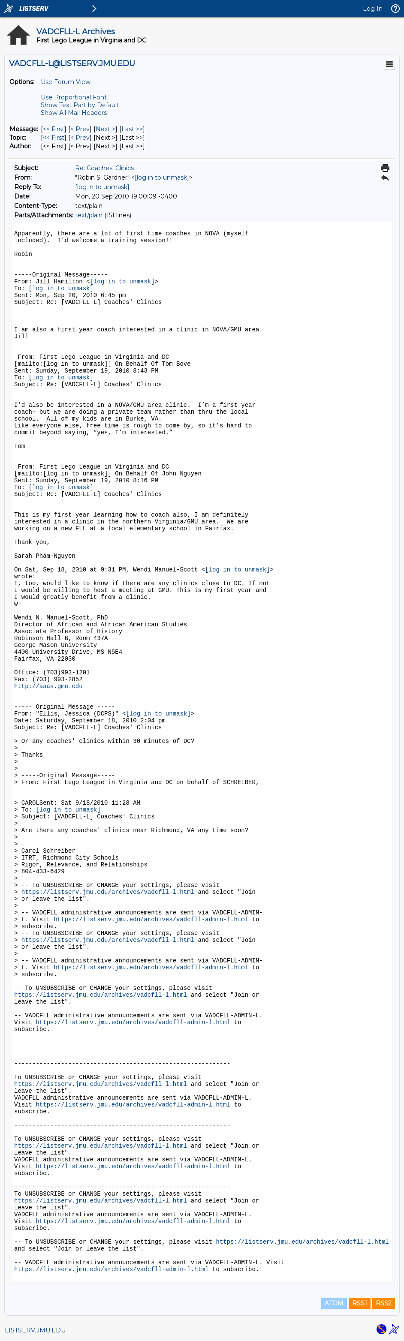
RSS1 (359, 1303)
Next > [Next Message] (105, 129)
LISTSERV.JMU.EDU (35, 1330)
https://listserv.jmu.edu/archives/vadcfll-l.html (107, 892)
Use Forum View (65, 82)
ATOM (334, 1303)
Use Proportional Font (74, 97)
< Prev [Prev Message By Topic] (80, 137)
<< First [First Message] (53, 129)
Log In (373, 8)
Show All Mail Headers (74, 113)
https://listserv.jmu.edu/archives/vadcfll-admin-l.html (151, 919)
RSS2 (384, 1303)
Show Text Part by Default (80, 105)
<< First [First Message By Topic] (53, 137)
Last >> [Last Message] (132, 129)
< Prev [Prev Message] (80, 129)
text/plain (89, 215)
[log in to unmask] (162, 177)
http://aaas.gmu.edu (48, 686)
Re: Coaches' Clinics (104, 168)
